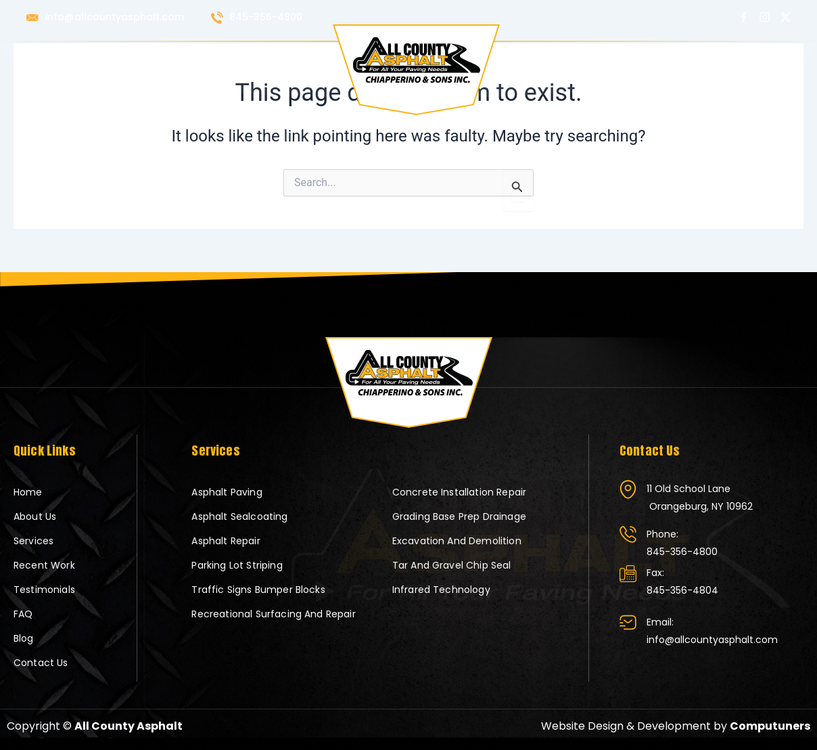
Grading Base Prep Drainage (459, 516)
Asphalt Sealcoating (239, 516)
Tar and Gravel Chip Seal (451, 565)
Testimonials (566, 61)
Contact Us (728, 61)
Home (65, 61)
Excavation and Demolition (456, 541)
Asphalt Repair (225, 541)
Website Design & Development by (675, 726)
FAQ (627, 61)
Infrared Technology (441, 589)
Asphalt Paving (226, 492)
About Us (120, 61)
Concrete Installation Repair (459, 492)
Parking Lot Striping (236, 565)
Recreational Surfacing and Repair (273, 614)
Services (183, 61)
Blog (666, 61)
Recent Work (255, 61)
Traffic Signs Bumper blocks (258, 589)
